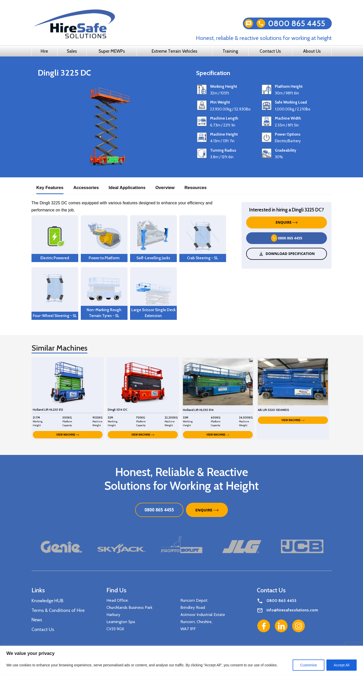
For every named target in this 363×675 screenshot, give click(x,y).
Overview (165, 187)
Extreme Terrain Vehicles (174, 51)
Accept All (341, 665)
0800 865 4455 (296, 23)
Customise (308, 665)
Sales (72, 51)
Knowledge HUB (47, 601)
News (36, 620)
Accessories (86, 187)
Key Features (50, 187)
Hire (44, 51)
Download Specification (287, 253)
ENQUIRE (286, 222)
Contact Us (270, 51)
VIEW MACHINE (67, 434)
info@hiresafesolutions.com (292, 610)
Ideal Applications (127, 187)
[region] (181, 660)
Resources (195, 187)
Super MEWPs (112, 51)
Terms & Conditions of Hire (58, 610)
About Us (312, 51)
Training (230, 51)
